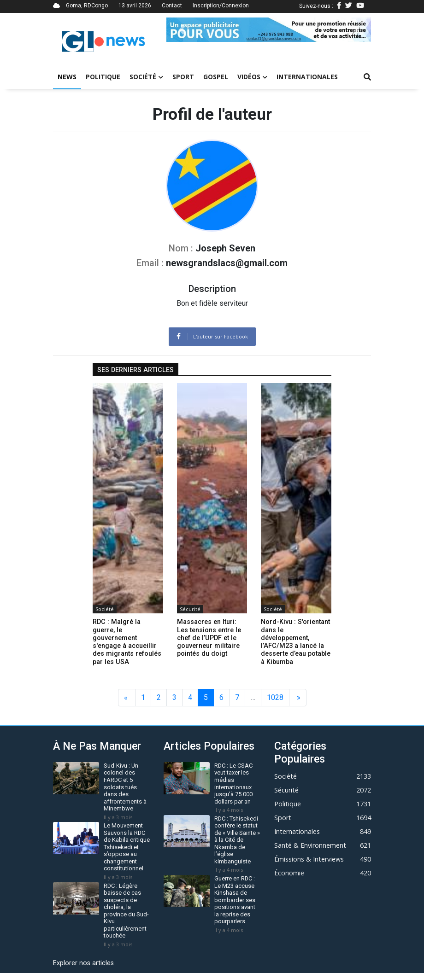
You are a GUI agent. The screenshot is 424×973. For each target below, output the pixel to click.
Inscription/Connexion (221, 5)
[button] (181, 29)
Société (146, 76)
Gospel (215, 76)
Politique (103, 76)
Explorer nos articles (83, 963)
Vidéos (252, 76)
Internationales (307, 76)
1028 (275, 697)
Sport (183, 76)
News (67, 76)
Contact (172, 5)
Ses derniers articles (135, 370)
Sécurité (190, 609)
